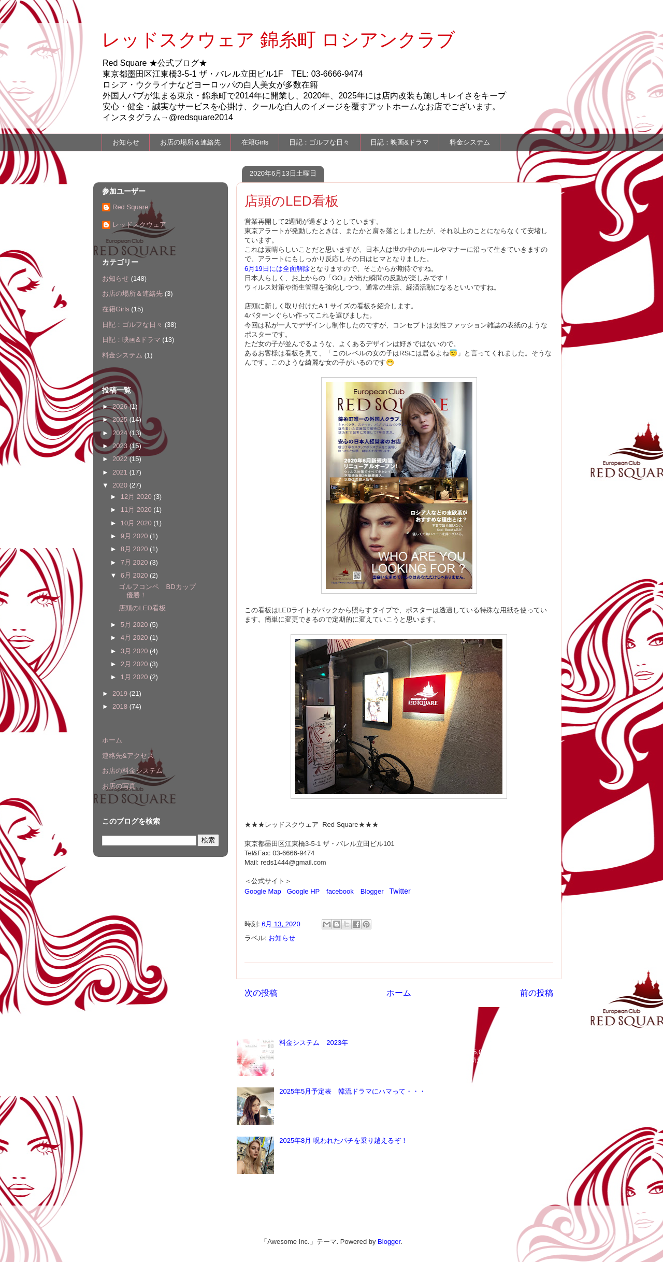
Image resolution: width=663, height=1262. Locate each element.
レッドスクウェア (139, 224)
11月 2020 (137, 509)
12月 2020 (137, 496)
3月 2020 (135, 651)
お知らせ (125, 142)
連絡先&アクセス (128, 755)
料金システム (470, 142)
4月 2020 (135, 637)
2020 (120, 485)
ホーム (398, 992)
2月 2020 (135, 664)
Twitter (399, 891)
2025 (120, 419)
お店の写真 (119, 786)
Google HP (303, 891)
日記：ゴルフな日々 (319, 142)
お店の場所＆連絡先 (190, 142)
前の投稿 (536, 992)
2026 (120, 406)
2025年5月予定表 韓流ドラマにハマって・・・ (352, 1091)
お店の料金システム (132, 771)
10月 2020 (137, 523)
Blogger (372, 891)
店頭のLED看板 (142, 608)
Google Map (262, 891)
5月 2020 (135, 624)
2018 (120, 706)
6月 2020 (135, 575)
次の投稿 (261, 992)
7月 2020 (135, 562)
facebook (340, 891)
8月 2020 (135, 549)
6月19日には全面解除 (277, 269)
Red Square (130, 207)
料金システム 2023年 (313, 1042)
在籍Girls (255, 142)
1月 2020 (135, 677)
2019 (120, 693)
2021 (120, 472)
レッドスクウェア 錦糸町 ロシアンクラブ (278, 39)
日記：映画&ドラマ (399, 142)
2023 (120, 446)
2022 (120, 459)
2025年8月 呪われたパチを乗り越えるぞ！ (343, 1140)
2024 (120, 433)
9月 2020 (135, 536)
